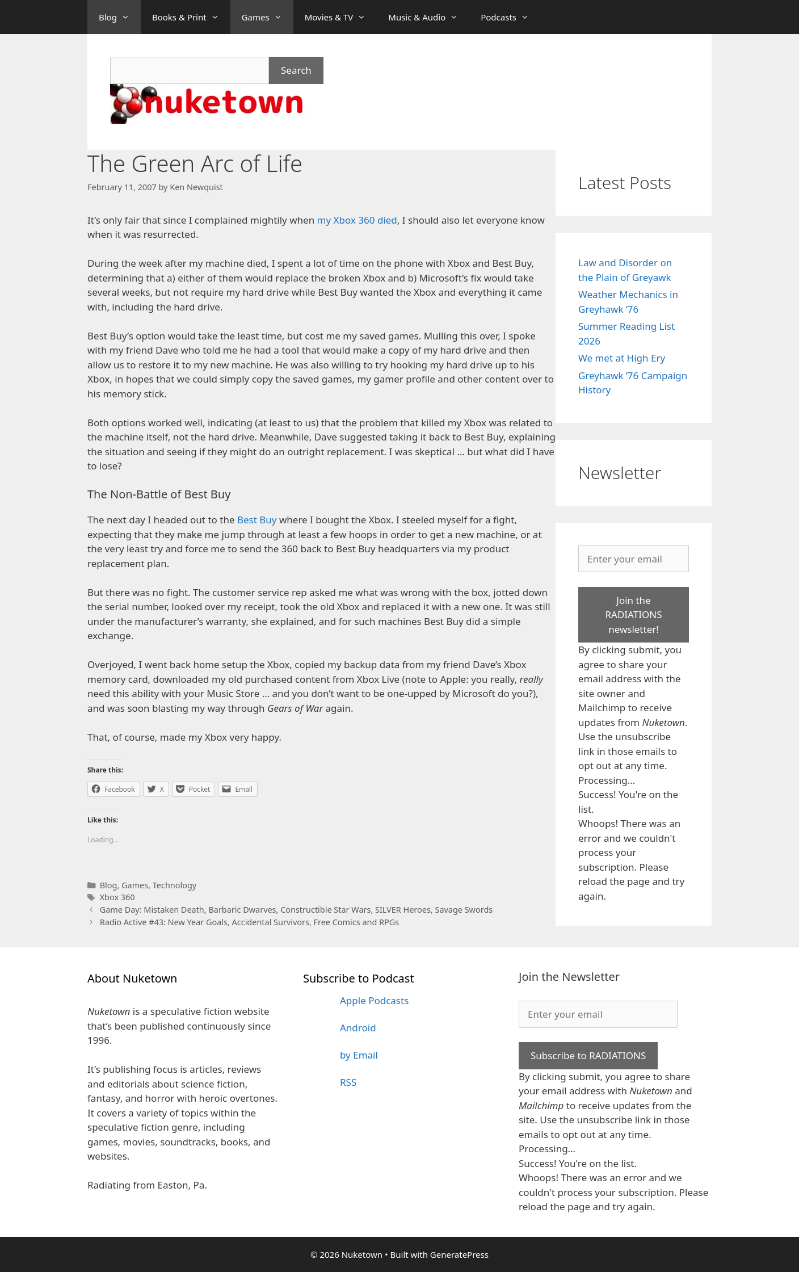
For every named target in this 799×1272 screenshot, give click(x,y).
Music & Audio (428, 17)
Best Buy (257, 519)
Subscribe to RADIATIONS (588, 1055)
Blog (120, 17)
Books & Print (191, 17)
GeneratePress (459, 1254)
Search (296, 70)
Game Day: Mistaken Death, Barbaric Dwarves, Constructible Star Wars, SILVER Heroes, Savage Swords (296, 909)
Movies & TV (341, 17)
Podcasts (510, 17)
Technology (174, 885)
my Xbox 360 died (357, 219)
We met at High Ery (621, 357)
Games (267, 17)
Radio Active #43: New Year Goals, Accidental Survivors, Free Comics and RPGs (250, 922)
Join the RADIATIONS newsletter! (633, 615)
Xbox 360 (117, 897)
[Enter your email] (633, 559)
